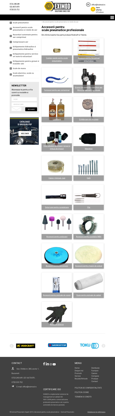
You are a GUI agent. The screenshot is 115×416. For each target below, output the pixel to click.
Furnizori (94, 371)
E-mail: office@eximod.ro (24, 387)
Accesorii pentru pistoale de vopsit (57, 295)
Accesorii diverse (57, 325)
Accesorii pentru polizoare (56, 237)
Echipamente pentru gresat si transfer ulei (26, 62)
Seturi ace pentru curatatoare (57, 207)
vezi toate (25, 133)
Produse (97, 9)
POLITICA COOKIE (82, 392)
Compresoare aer (20, 42)
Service (78, 376)
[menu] (24, 49)
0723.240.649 (14, 4)
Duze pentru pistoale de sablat (88, 295)
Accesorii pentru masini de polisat (88, 266)
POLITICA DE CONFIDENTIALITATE (88, 388)
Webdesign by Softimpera (96, 412)
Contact (94, 381)
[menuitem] (24, 22)
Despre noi (79, 371)
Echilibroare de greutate (88, 119)
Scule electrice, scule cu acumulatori (23, 74)
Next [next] (103, 346)
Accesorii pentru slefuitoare (57, 266)
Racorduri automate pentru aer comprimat (25, 35)
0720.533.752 (14, 9)
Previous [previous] (11, 346)
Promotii (78, 373)
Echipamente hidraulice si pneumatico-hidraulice (24, 47)
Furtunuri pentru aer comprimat (57, 90)
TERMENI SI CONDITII (83, 397)
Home (77, 368)
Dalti (89, 178)
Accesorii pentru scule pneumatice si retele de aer (25, 28)
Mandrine (89, 149)
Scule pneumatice (21, 22)
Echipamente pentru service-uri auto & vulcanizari (25, 55)
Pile (88, 207)
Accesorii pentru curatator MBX (88, 237)
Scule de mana (19, 68)
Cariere (94, 373)
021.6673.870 (14, 6)
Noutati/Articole (81, 379)
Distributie (95, 368)
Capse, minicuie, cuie (57, 178)
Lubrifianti (57, 119)
